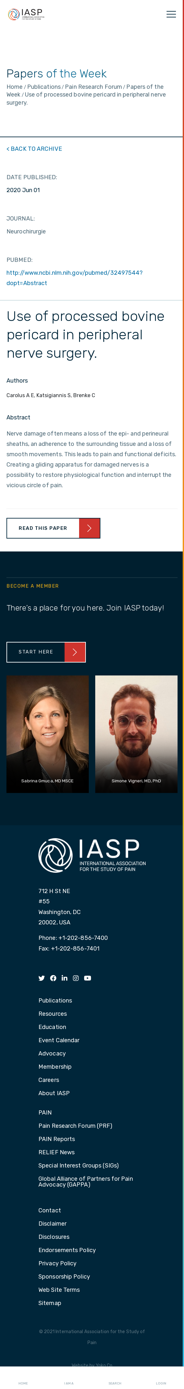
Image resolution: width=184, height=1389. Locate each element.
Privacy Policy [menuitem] (57, 1263)
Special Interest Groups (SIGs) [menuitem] (78, 1166)
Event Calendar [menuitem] (58, 1040)
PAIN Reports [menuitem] (56, 1139)
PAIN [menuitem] (45, 1113)
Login (161, 1378)
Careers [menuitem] (48, 1080)
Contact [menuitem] (49, 1211)
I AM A (69, 1378)
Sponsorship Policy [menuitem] (64, 1277)
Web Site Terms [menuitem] (59, 1290)
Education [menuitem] (52, 1027)
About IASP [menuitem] (54, 1093)
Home (23, 1378)
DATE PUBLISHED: (31, 177)
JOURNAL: (20, 218)
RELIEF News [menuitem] (56, 1152)
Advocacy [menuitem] (52, 1054)
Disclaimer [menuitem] (52, 1224)
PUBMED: (19, 259)
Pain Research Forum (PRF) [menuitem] (75, 1126)
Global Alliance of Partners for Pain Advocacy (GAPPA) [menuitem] (85, 1182)
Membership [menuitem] (55, 1067)
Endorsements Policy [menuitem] (67, 1250)
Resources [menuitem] (52, 1014)
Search (114, 1378)
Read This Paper (43, 528)
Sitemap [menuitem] (49, 1303)
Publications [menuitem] (55, 1001)
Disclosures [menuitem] (53, 1237)
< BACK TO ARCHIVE (34, 148)
